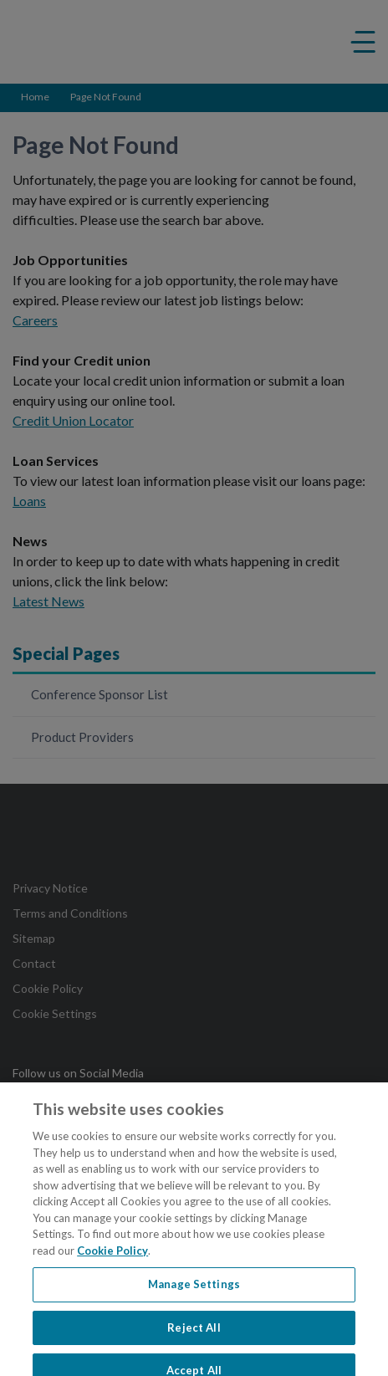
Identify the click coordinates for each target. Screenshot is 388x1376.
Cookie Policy (112, 1255)
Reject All (193, 1332)
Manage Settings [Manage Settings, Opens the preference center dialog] (194, 1289)
